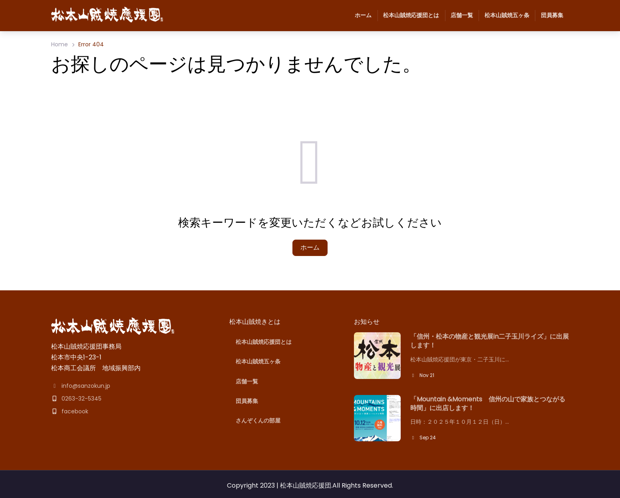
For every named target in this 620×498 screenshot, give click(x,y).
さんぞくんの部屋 (258, 421)
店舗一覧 (459, 15)
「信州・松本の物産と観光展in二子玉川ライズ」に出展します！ (489, 341)
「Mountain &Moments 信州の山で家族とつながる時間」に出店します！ (487, 404)
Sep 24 (423, 437)
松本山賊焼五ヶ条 (504, 15)
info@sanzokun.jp (80, 386)
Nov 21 (422, 375)
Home (59, 44)
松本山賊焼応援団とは (408, 15)
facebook (69, 411)
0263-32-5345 (76, 399)
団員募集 (549, 15)
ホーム (363, 15)
